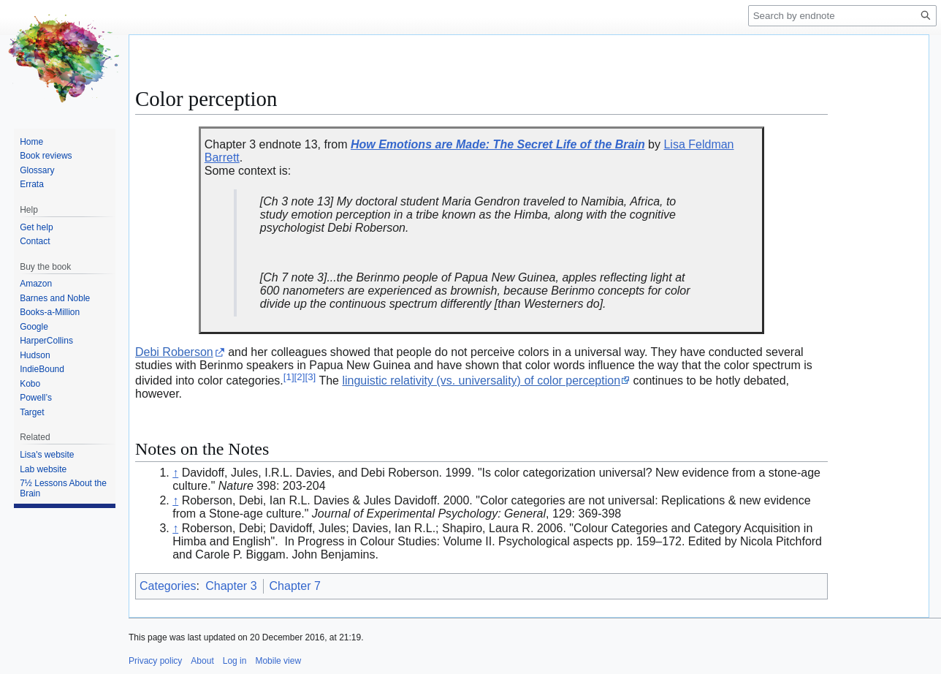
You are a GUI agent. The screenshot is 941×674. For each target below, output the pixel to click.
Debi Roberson (174, 352)
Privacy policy (155, 661)
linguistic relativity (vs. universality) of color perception (481, 380)
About (202, 661)
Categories (168, 586)
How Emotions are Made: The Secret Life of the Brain (498, 144)
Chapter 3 (230, 586)
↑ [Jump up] (175, 472)
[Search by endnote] (842, 15)
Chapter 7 (295, 586)
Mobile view (278, 661)
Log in (235, 661)
